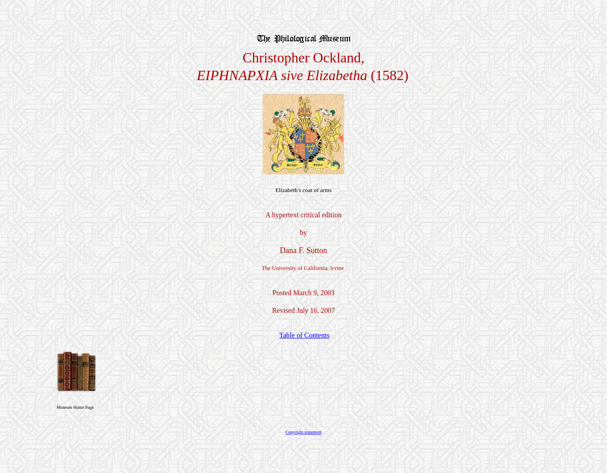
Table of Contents (304, 335)
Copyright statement (303, 432)
